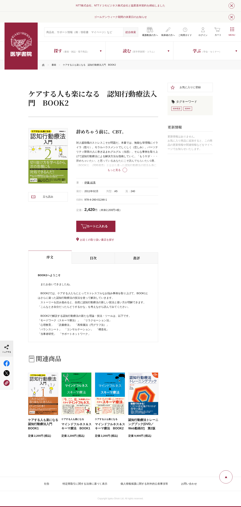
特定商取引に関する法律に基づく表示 (85, 483)
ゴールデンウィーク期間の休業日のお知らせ (120, 16)
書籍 (54, 65)
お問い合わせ (189, 483)
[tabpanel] (48, 156)
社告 (46, 483)
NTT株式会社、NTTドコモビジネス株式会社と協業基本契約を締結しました (120, 5)
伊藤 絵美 (90, 182)
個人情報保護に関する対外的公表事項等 (144, 483)
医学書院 (21, 46)
